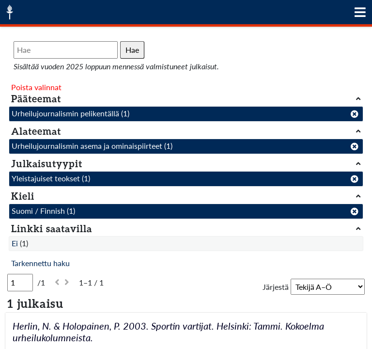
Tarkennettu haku (40, 263)
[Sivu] (20, 282)
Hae (132, 49)
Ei (15, 243)
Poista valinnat (36, 87)
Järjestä (276, 286)
